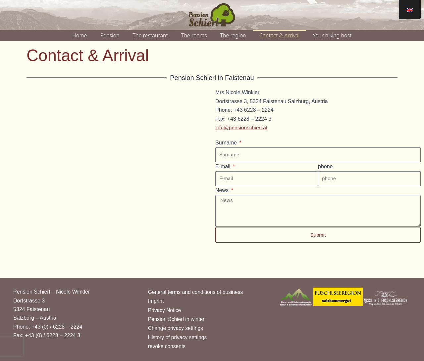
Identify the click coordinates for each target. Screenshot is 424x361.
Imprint (156, 300)
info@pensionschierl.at (242, 127)
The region (233, 35)
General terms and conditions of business (196, 291)
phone (325, 166)
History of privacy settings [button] (178, 337)
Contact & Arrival (279, 35)
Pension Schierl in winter (177, 318)
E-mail (223, 166)
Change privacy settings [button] (176, 328)
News (222, 190)
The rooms (194, 35)
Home (80, 35)
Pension (110, 35)
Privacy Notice (165, 309)
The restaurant (150, 35)
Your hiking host (332, 35)
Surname (226, 142)
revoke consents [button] (167, 346)
